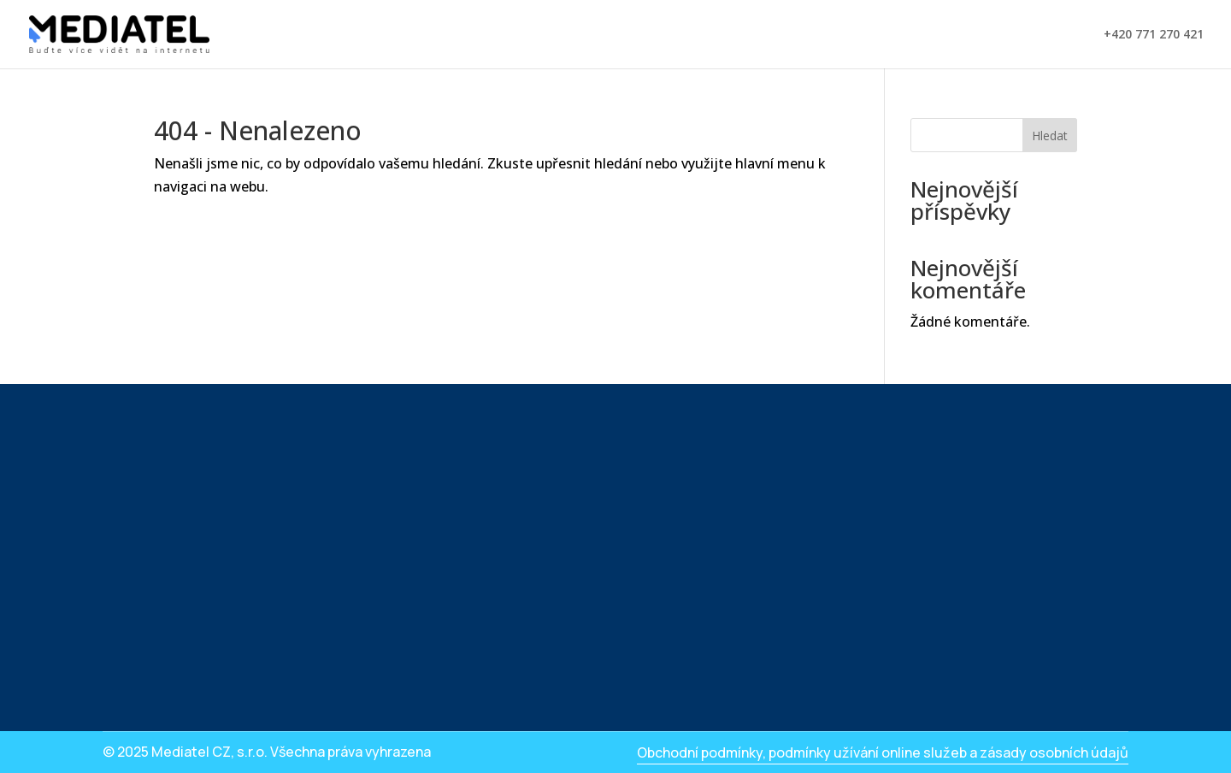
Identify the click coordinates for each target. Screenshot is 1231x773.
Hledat (1050, 135)
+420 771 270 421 (1154, 35)
